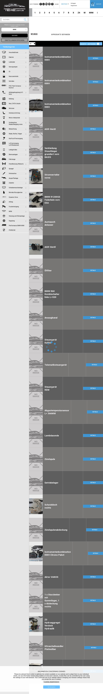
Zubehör (11, 183)
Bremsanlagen (13, 154)
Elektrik (11, 57)
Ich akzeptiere (51, 687)
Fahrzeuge (12, 159)
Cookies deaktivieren (51, 682)
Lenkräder (12, 62)
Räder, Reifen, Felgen (15, 134)
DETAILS (95, 58)
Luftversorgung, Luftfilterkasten (14, 144)
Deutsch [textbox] (64, 4)
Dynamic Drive (13, 197)
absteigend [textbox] (91, 44)
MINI (91, 12)
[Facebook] (40, 4)
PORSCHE (12, 230)
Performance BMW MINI (16, 225)
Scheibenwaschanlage (16, 187)
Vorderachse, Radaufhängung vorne (15, 123)
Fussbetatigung (14, 206)
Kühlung (11, 99)
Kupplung (12, 221)
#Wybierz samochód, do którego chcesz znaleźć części (14, 25)
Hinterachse (12, 173)
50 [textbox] (30, 44)
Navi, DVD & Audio (14, 103)
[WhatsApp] (43, 4)
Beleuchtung (13, 129)
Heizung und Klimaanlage (17, 216)
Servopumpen (13, 67)
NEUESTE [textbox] (83, 44)
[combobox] (64, 4)
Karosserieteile (13, 76)
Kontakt (57, 4)
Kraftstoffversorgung (16, 138)
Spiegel (11, 169)
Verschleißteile (13, 52)
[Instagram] (49, 4)
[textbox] (14, 29)
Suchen (25, 19)
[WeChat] (46, 4)
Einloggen (73, 3)
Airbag (11, 202)
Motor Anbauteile (14, 118)
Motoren (11, 108)
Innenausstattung (14, 113)
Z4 (79, 12)
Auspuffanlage (13, 178)
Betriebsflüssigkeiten (15, 192)
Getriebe (11, 81)
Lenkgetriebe (13, 150)
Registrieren (74, 5)
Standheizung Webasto (16, 164)
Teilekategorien (9, 47)
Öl (9, 71)
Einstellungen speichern (14, 40)
